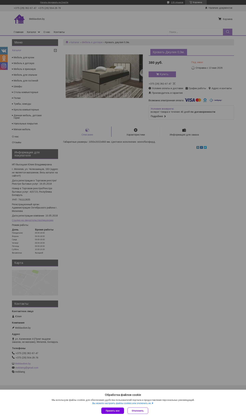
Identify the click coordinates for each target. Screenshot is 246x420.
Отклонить (138, 410)
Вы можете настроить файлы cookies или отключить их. (121, 403)
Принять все (113, 410)
